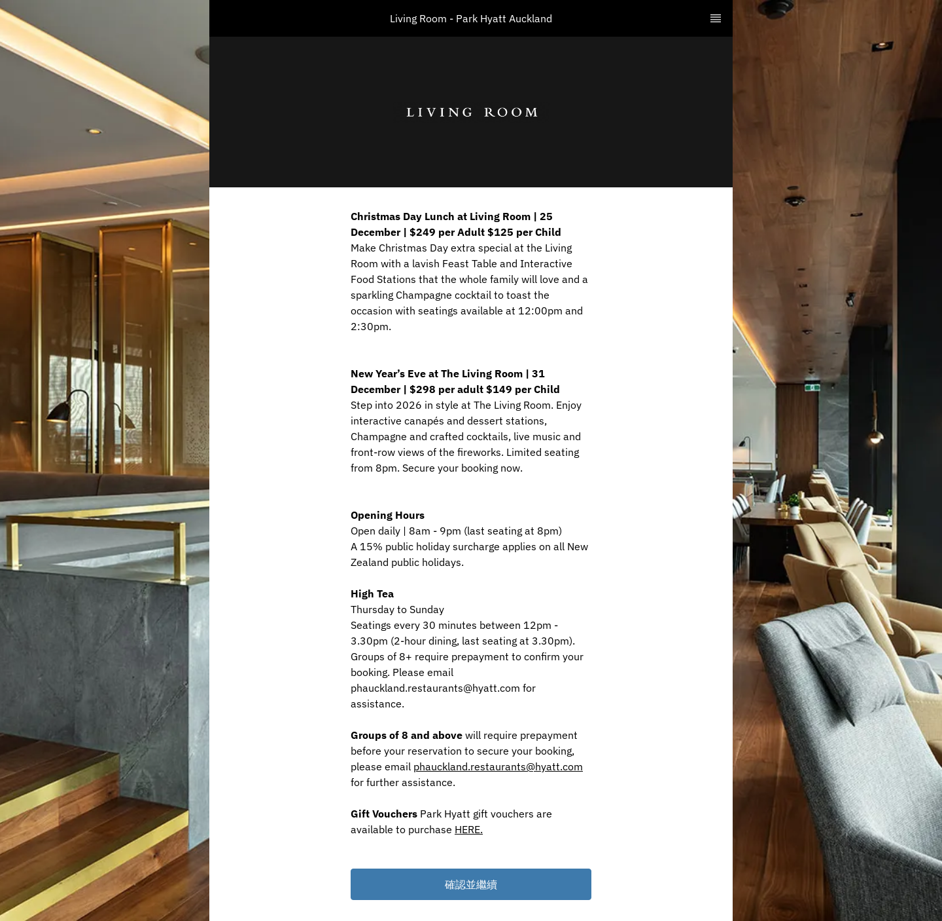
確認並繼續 (471, 884)
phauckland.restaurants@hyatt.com (498, 766)
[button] (471, 884)
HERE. (469, 829)
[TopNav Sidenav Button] (716, 18)
